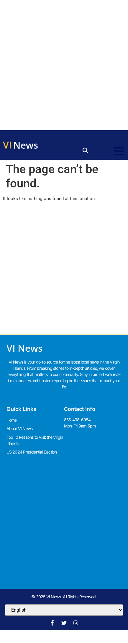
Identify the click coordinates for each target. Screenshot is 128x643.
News (26, 145)
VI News (24, 348)
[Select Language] (64, 610)
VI (7, 144)
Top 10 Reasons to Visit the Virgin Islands (34, 440)
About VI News (19, 428)
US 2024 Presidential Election (31, 451)
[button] (85, 150)
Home (11, 419)
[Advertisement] (64, 64)
